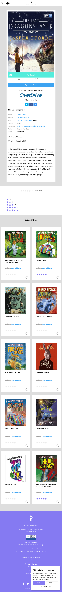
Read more (46, 579)
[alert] (45, 578)
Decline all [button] (51, 583)
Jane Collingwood (23, 118)
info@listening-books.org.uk (36, 545)
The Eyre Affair (41, 260)
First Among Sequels (12, 373)
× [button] (58, 568)
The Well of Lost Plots (44, 316)
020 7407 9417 (22, 545)
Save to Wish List (15, 137)
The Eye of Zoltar (42, 429)
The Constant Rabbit (43, 373)
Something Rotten (12, 429)
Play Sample (31, 75)
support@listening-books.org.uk (36, 551)
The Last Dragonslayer (24, 121)
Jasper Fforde (21, 115)
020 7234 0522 (21, 551)
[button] (58, 3)
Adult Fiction (21, 126)
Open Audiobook (31, 85)
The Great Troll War (12, 316)
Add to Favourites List (17, 141)
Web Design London (30, 588)
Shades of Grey (10, 485)
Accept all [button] (39, 583)
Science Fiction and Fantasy (35, 126)
